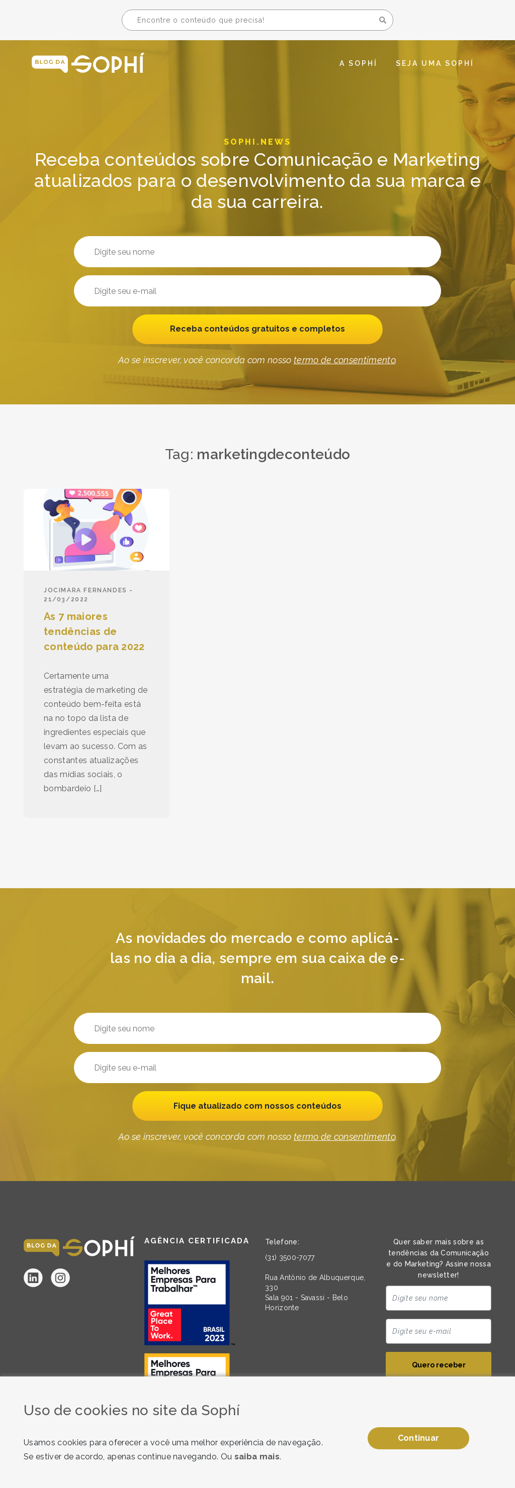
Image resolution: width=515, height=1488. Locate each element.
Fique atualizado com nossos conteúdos (257, 1106)
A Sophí (358, 63)
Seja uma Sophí (435, 63)
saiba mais (257, 1456)
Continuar (419, 1438)
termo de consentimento (344, 361)
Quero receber (439, 1366)
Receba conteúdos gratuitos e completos (257, 330)
